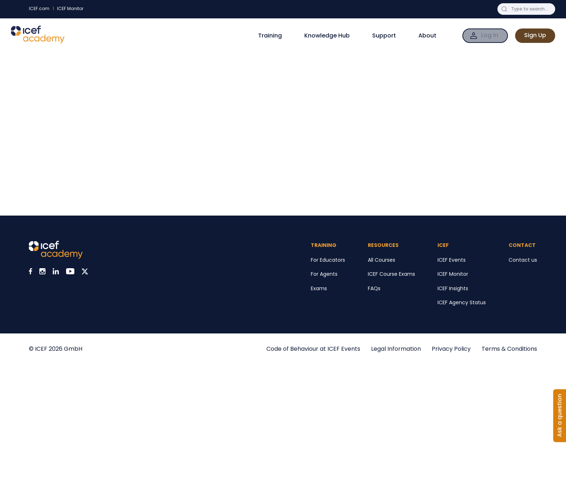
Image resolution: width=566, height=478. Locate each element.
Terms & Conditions (509, 349)
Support (384, 35)
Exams (319, 288)
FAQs (374, 288)
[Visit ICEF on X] (85, 272)
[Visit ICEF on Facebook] (30, 272)
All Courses (381, 260)
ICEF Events (451, 260)
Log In (489, 35)
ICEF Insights (452, 288)
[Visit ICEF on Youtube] (70, 272)
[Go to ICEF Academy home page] (38, 41)
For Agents (324, 274)
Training (270, 35)
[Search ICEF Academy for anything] (531, 9)
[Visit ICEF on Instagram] (42, 272)
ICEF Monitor (70, 8)
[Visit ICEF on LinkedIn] (56, 272)
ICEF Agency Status (461, 302)
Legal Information (396, 349)
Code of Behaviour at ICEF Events (313, 349)
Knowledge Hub (327, 35)
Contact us (523, 260)
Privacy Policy (451, 349)
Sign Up (535, 35)
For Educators (328, 260)
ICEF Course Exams (391, 274)
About (427, 35)
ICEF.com (39, 8)
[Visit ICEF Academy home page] (56, 257)
